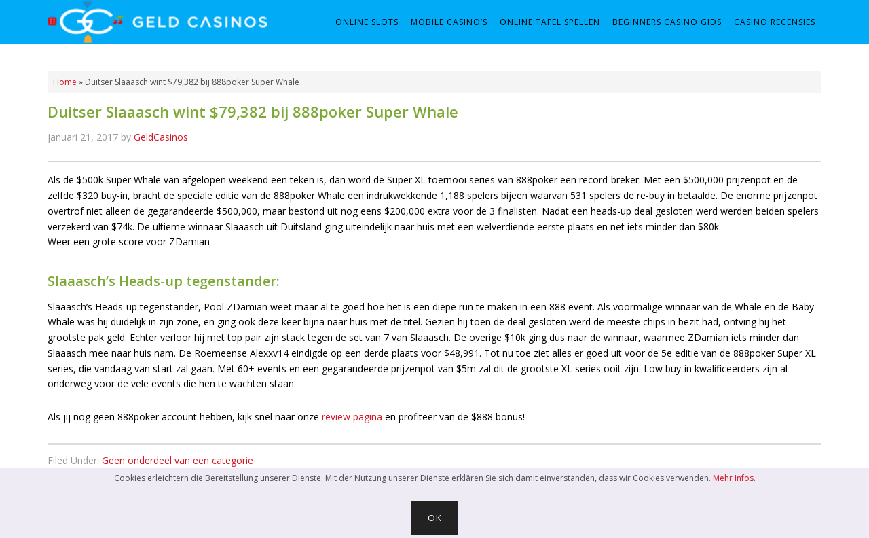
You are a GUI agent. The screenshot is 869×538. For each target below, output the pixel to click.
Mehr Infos (733, 478)
